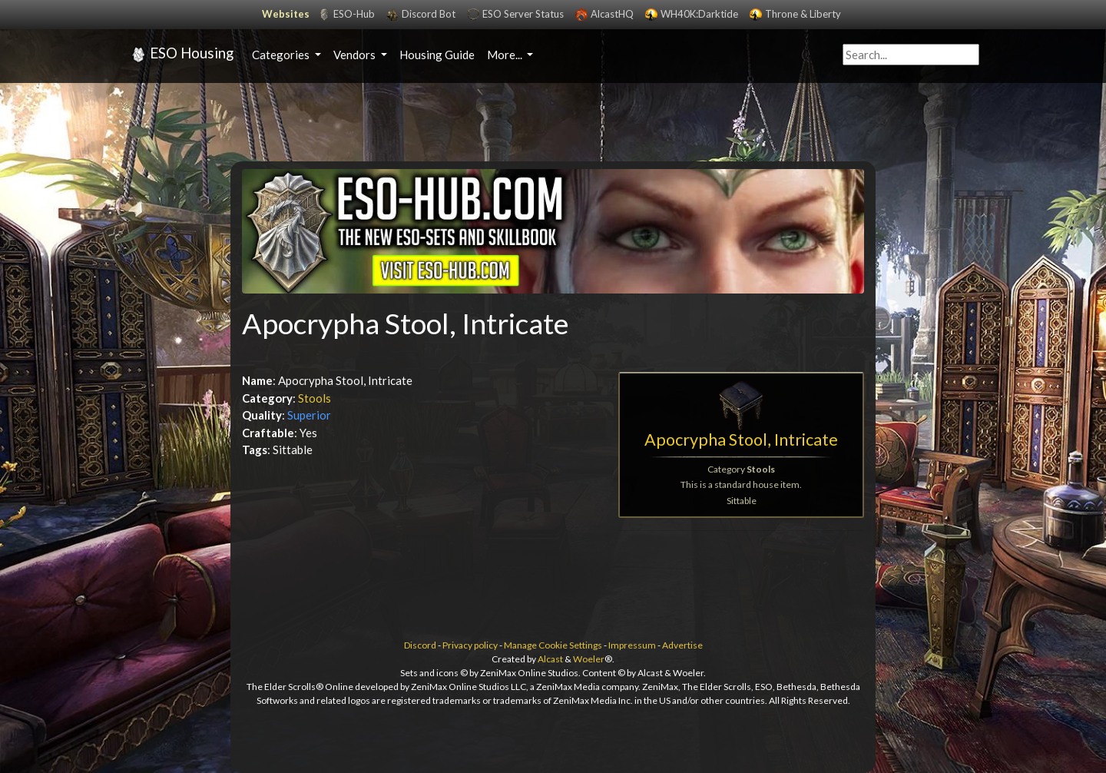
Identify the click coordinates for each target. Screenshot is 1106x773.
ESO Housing (180, 54)
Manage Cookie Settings (553, 645)
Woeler (588, 659)
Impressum (632, 645)
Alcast (550, 659)
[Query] (911, 55)
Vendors (355, 54)
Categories (282, 54)
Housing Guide (437, 54)
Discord (420, 645)
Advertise (682, 645)
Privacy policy (470, 645)
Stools (314, 398)
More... (506, 54)
